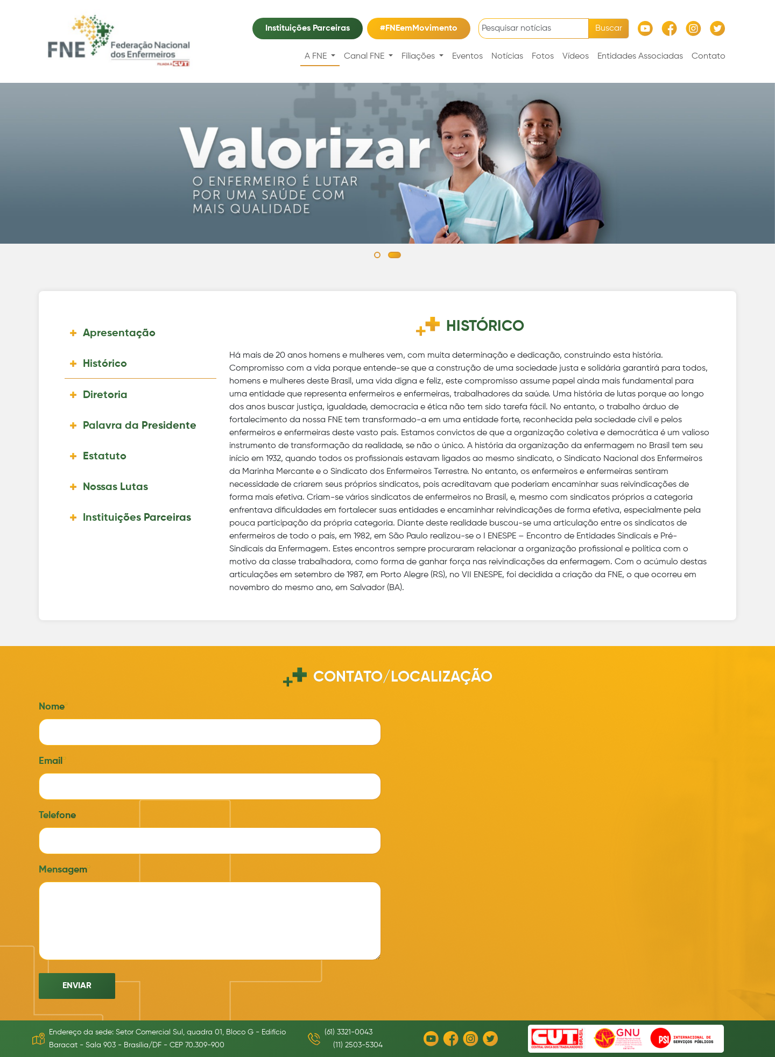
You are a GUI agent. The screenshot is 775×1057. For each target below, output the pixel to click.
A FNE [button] (317, 56)
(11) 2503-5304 (358, 1045)
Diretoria (105, 395)
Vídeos (575, 56)
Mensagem (63, 870)
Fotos (543, 56)
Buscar (608, 28)
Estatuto (104, 456)
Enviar (76, 986)
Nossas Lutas (115, 487)
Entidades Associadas (640, 56)
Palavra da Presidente (139, 426)
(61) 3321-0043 (348, 1032)
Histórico (105, 364)
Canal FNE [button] (365, 56)
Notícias (507, 56)
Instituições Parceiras (307, 28)
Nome (51, 707)
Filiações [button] (419, 56)
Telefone (57, 815)
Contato (708, 56)
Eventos (467, 56)
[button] (377, 255)
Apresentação (119, 333)
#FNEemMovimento (418, 28)
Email (50, 761)
